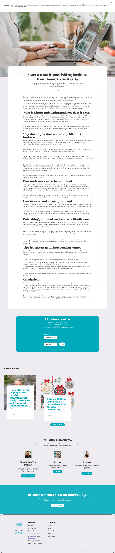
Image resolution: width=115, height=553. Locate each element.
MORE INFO (57, 471)
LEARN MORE (87, 473)
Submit (62, 344)
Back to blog (57, 424)
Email (46, 341)
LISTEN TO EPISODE (28, 476)
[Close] (111, 2)
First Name (47, 334)
